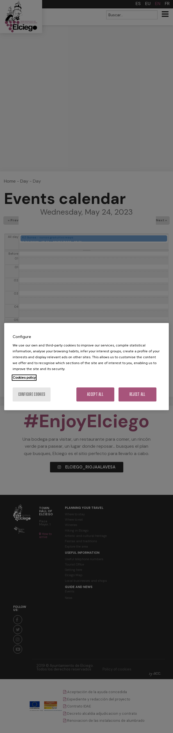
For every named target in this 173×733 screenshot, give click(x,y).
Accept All (95, 394)
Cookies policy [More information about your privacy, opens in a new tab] (24, 377)
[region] (86, 366)
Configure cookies (31, 394)
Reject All (137, 394)
